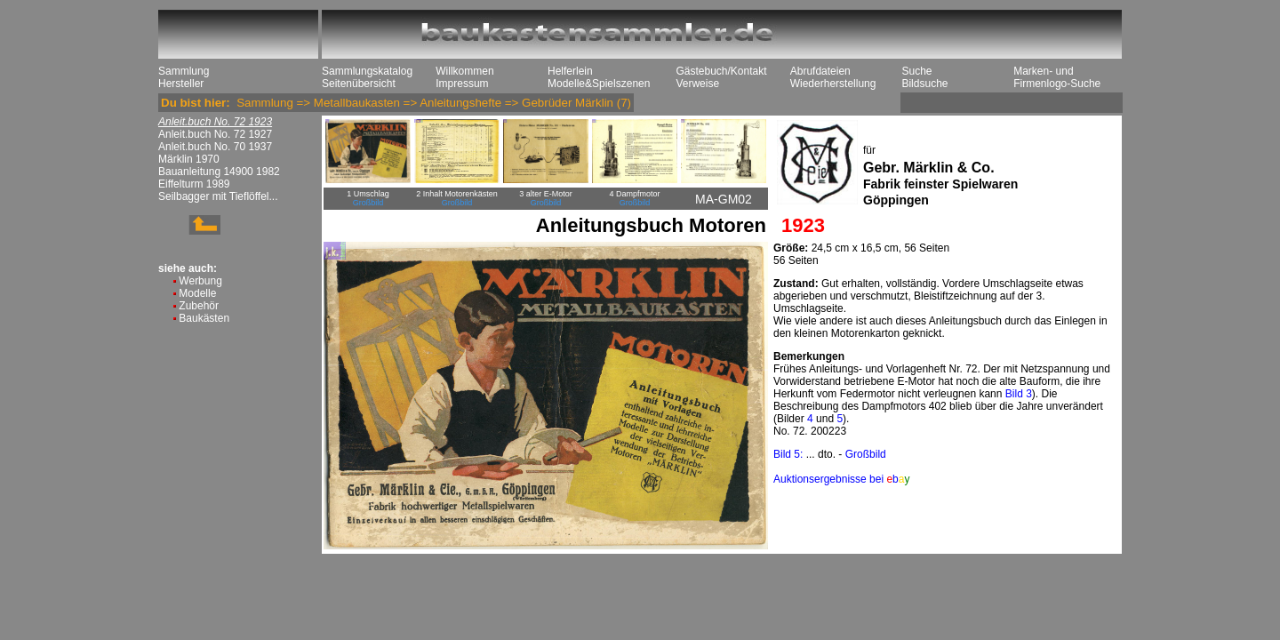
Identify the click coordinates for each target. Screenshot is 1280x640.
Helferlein (570, 71)
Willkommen (464, 71)
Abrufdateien (820, 71)
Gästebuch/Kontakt (721, 71)
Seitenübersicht (359, 83)
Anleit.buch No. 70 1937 (215, 146)
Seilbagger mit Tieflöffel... (218, 196)
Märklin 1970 (189, 159)
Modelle (197, 293)
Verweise (697, 83)
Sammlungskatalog (367, 71)
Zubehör (199, 306)
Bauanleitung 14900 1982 (219, 171)
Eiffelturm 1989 (194, 184)
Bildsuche (924, 83)
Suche (916, 71)
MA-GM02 (723, 199)
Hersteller (181, 83)
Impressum (462, 83)
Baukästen (204, 318)
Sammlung (183, 71)
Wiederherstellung (833, 83)
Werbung (200, 281)
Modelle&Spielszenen (599, 83)
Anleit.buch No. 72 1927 (215, 134)
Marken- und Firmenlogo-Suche (1056, 77)
